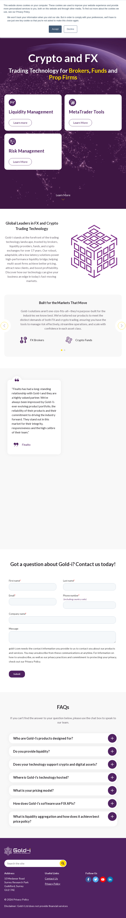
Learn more (20, 122)
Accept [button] (55, 29)
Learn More (80, 122)
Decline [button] (70, 29)
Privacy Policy (52, 883)
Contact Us (51, 878)
